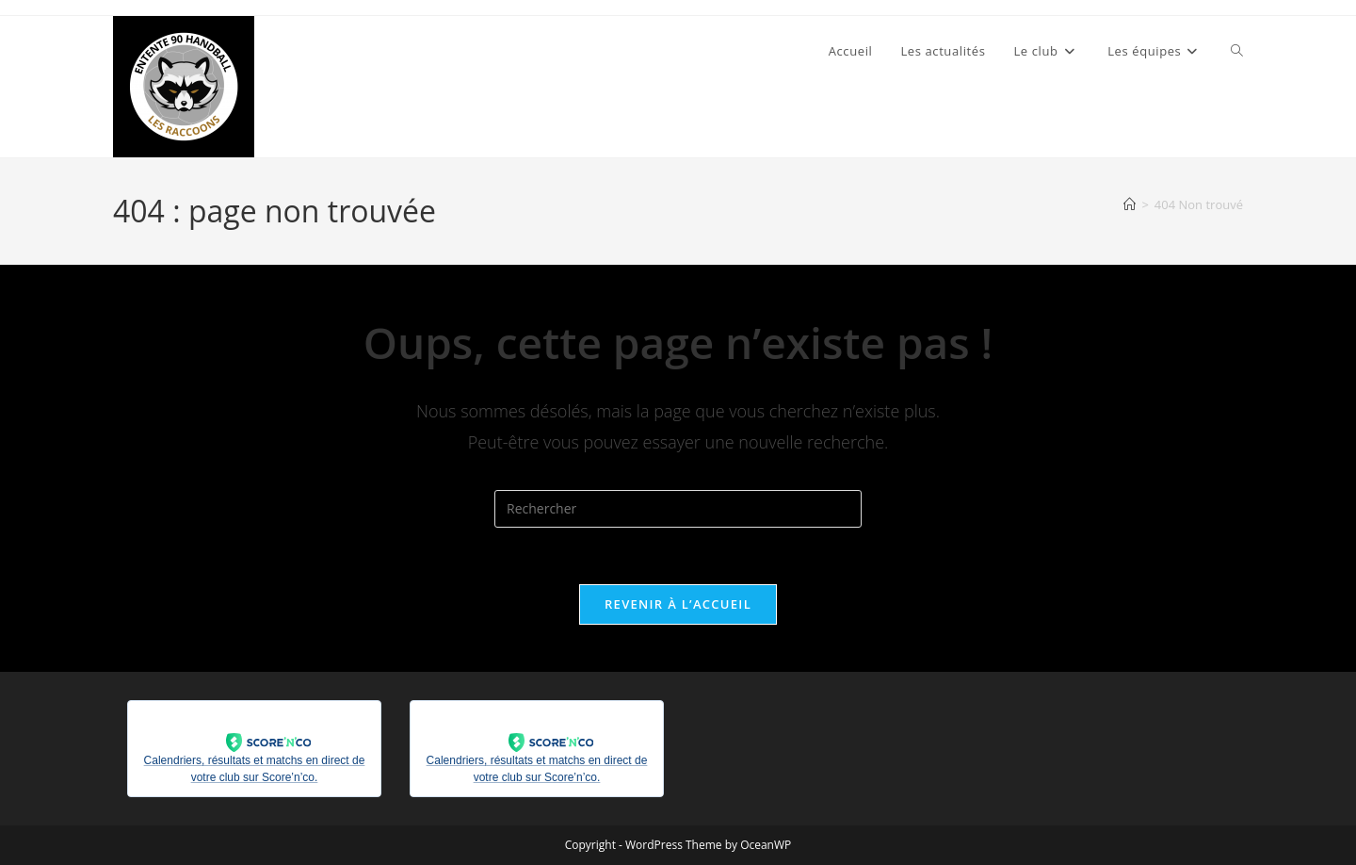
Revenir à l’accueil (678, 604)
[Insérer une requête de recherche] (678, 509)
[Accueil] (1129, 204)
